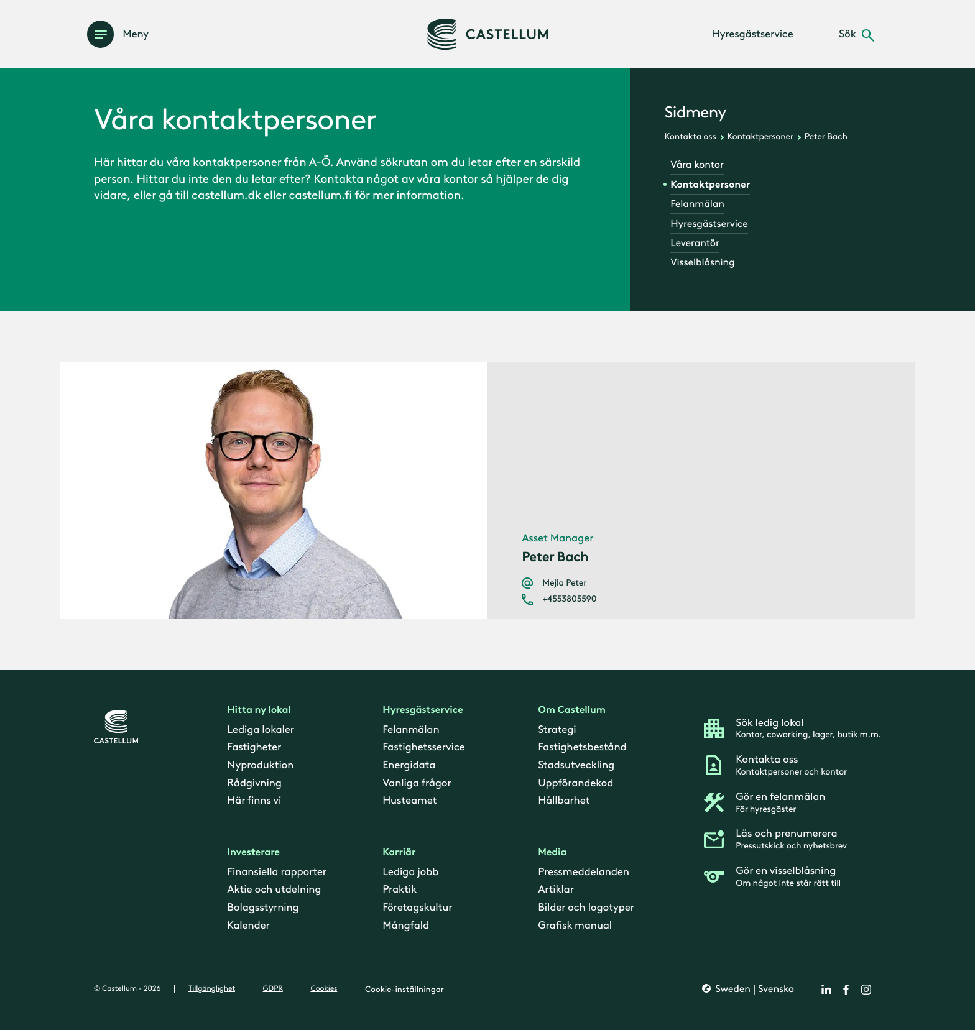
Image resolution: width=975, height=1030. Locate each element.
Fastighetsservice (423, 748)
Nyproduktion (260, 765)
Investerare (253, 853)
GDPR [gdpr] (273, 989)
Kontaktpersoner (760, 136)
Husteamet (409, 801)
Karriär (398, 853)
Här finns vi (254, 801)
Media (552, 853)
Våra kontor (696, 165)
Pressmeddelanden (583, 872)
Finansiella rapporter (276, 872)
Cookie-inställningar (404, 990)
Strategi (557, 730)
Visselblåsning (702, 263)
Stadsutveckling (576, 765)
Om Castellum (572, 711)
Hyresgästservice (708, 224)
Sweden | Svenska (753, 990)
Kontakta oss (690, 136)
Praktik (399, 890)
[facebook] (846, 990)
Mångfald (405, 925)
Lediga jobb (410, 872)
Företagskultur (417, 908)
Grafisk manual (575, 925)
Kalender (248, 925)
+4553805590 (569, 599)
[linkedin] (826, 990)
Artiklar (556, 890)
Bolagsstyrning (262, 908)
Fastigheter (254, 748)
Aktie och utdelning (274, 890)
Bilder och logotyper (586, 908)
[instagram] (866, 990)
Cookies (323, 989)
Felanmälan (697, 204)
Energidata (408, 765)
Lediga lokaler (260, 730)
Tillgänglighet (211, 989)
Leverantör (694, 243)
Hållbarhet (563, 801)
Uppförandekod (575, 783)
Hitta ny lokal (258, 711)
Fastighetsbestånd (582, 748)
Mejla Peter (564, 583)
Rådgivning (254, 783)
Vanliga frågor (416, 783)
